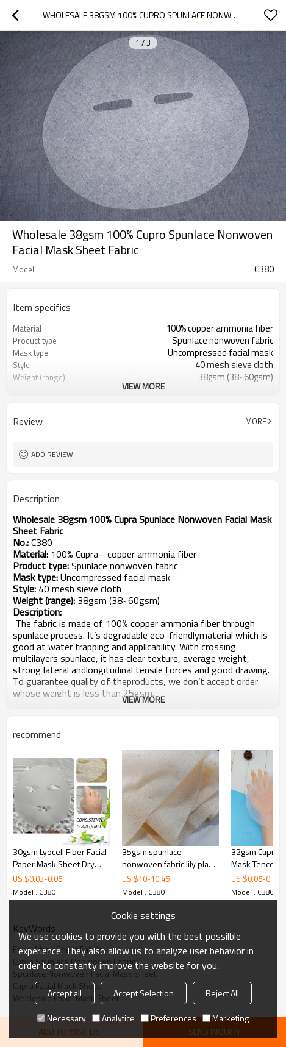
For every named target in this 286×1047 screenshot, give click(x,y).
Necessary (61, 1018)
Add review (52, 454)
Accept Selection (143, 993)
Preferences (168, 1018)
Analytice (113, 1018)
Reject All (222, 993)
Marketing (225, 1018)
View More (143, 386)
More (255, 421)
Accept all (65, 993)
